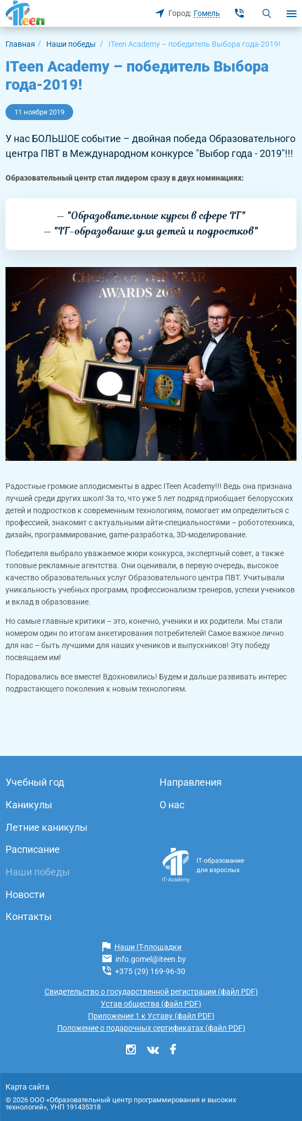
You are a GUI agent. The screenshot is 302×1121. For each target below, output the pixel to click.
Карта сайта (28, 1087)
